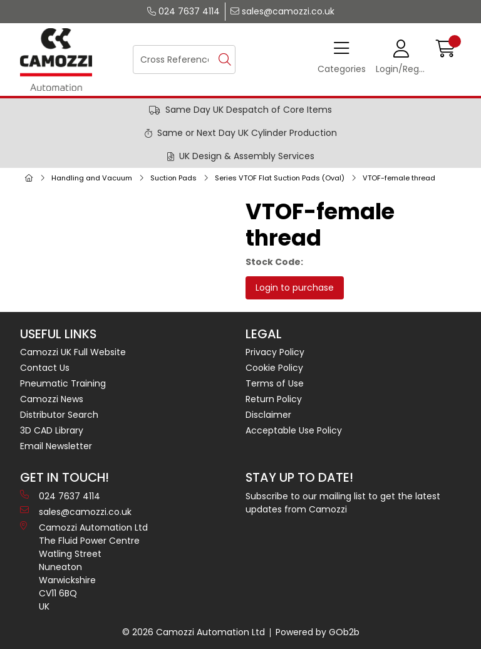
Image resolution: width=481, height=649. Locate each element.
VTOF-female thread (399, 178)
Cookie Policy (274, 367)
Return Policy (274, 399)
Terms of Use (275, 383)
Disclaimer (268, 414)
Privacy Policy (275, 352)
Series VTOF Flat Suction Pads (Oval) (279, 178)
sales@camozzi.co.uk (282, 11)
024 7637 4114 (183, 11)
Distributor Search (59, 414)
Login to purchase (295, 287)
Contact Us (45, 367)
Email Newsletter (56, 446)
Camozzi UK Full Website (73, 352)
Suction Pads (173, 178)
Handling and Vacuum (91, 178)
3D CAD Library (51, 430)
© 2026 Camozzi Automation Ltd (193, 632)
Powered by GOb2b (317, 632)
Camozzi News (51, 399)
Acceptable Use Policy (294, 430)
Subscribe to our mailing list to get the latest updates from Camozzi (343, 503)
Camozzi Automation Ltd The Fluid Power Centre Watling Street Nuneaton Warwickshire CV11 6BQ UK (84, 567)
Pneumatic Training (63, 383)
